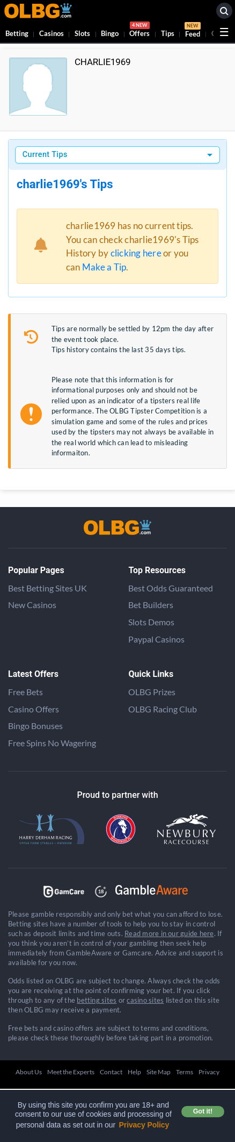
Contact (111, 1072)
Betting (16, 33)
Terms (184, 1072)
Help (134, 1072)
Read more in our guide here (169, 933)
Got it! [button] (202, 1111)
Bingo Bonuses (35, 725)
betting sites (96, 1000)
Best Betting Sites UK (47, 588)
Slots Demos (151, 622)
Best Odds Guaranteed (170, 588)
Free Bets (25, 692)
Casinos (51, 33)
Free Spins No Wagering (52, 743)
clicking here (136, 253)
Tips (167, 33)
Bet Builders (150, 604)
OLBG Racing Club (162, 709)
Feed (193, 31)
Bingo (110, 33)
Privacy (209, 1072)
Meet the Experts (70, 1072)
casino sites (145, 1000)
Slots (82, 33)
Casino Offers (33, 709)
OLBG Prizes (151, 692)
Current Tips (45, 154)
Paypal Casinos (156, 639)
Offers (139, 31)
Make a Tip (104, 267)
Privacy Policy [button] (144, 1124)
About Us (29, 1072)
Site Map (158, 1072)
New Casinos (32, 604)
